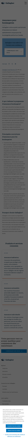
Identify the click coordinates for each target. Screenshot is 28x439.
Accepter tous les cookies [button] (14, 426)
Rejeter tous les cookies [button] (14, 430)
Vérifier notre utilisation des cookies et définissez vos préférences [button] (15, 435)
